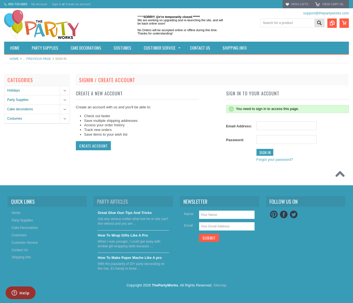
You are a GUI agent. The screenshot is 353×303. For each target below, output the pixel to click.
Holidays (13, 90)
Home (14, 58)
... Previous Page (37, 58)
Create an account (78, 4)
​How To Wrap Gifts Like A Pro (123, 235)
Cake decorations (20, 109)
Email (188, 225)
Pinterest (274, 214)
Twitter (294, 214)
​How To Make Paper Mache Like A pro (130, 258)
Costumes (14, 118)
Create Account (93, 146)
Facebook (284, 214)
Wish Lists (299, 4)
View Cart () (332, 4)
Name (189, 214)
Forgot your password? (274, 159)
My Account (39, 4)
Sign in (56, 4)
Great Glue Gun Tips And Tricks (125, 213)
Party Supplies (17, 100)
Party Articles (112, 201)
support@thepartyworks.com (326, 13)
